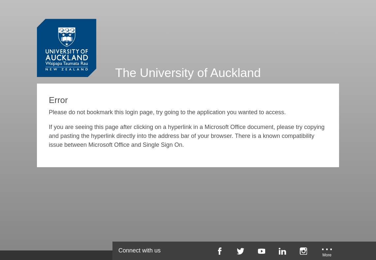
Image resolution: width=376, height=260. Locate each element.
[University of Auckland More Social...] (327, 253)
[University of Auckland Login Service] (66, 35)
